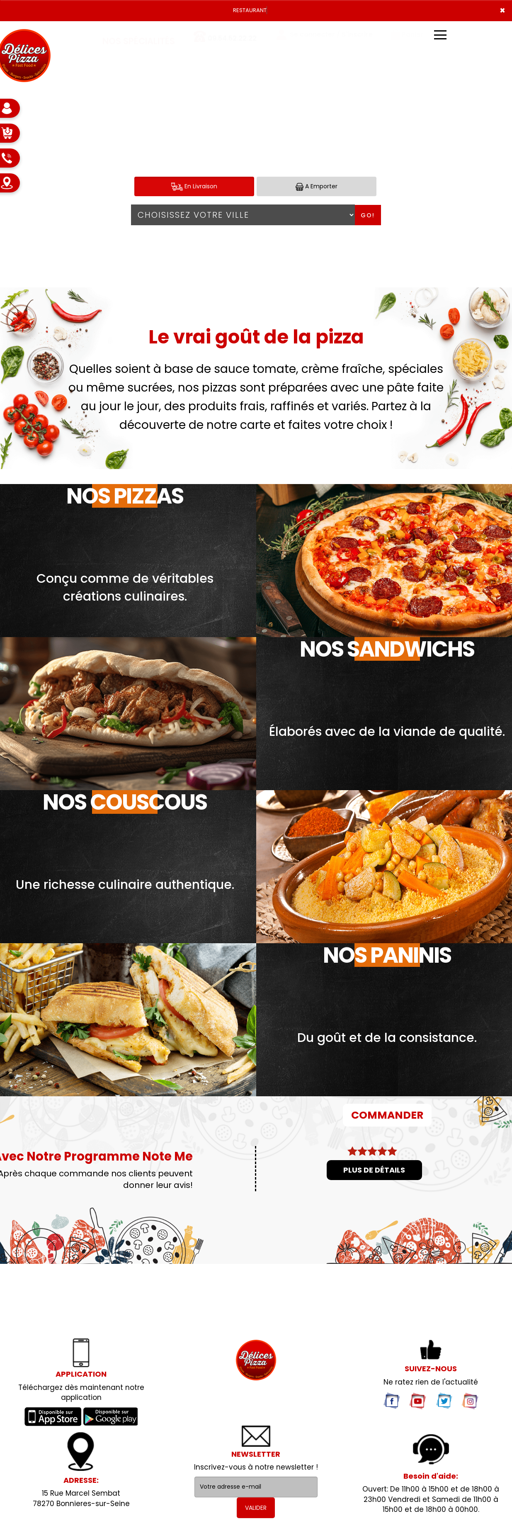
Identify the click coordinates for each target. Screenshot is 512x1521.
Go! (368, 215)
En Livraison (194, 186)
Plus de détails (374, 1170)
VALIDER (256, 1508)
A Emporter (316, 186)
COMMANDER (387, 1115)
